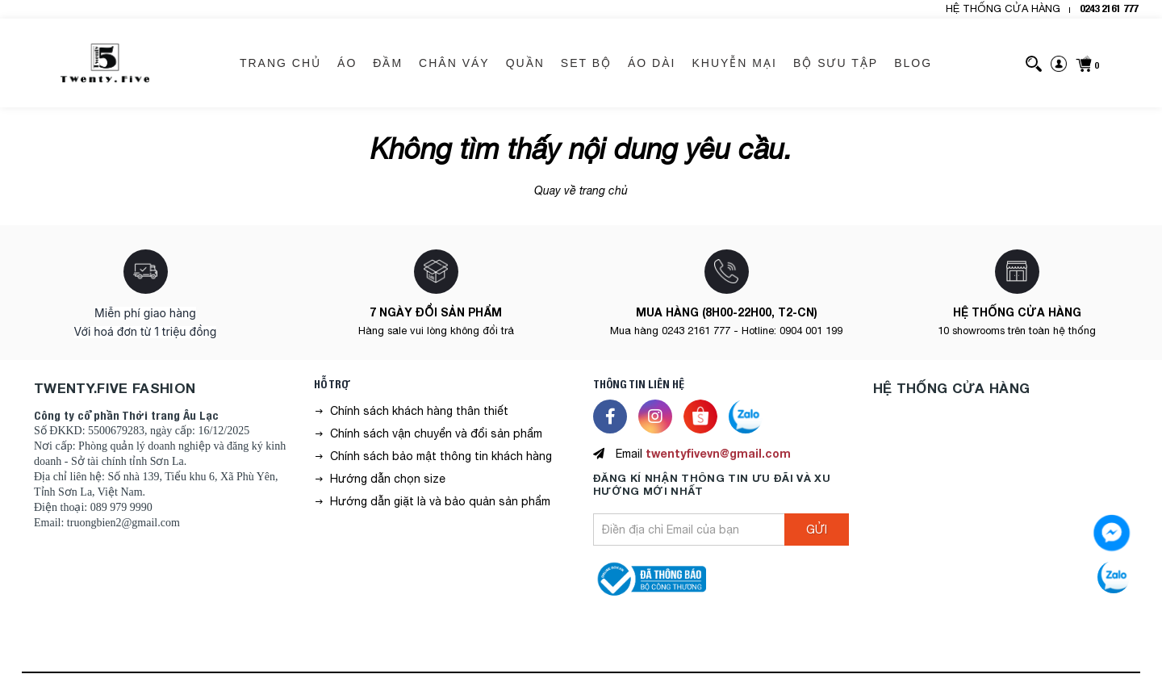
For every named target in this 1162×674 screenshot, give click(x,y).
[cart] (1087, 63)
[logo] (105, 63)
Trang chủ (280, 63)
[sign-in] (1059, 63)
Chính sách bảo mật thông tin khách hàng (441, 456)
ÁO (347, 63)
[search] (1034, 63)
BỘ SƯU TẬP (835, 63)
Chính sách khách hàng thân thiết (419, 410)
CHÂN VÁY (454, 63)
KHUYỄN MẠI (734, 63)
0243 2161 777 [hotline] (1109, 8)
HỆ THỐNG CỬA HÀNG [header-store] (1003, 8)
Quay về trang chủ (581, 190)
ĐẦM (388, 63)
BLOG (913, 63)
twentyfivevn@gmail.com (718, 453)
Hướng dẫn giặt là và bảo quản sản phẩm (440, 501)
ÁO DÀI (651, 63)
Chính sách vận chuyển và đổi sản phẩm (436, 433)
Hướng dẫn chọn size (387, 478)
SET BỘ (586, 63)
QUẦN (525, 63)
